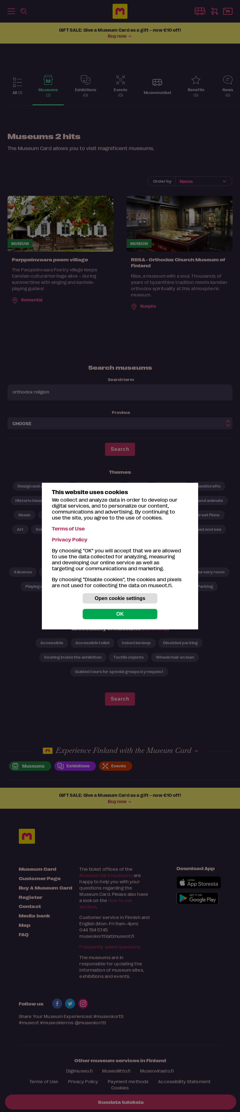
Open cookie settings (120, 598)
